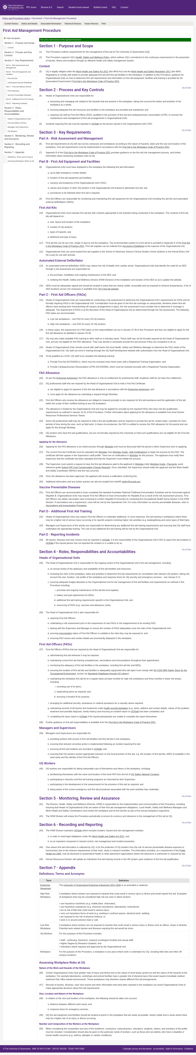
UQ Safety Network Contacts (145, 774)
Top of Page (186, 88)
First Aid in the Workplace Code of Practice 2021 (95, 81)
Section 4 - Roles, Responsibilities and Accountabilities (14, 111)
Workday (109, 447)
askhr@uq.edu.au (131, 481)
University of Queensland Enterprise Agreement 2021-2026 (92, 885)
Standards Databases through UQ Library (108, 673)
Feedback (189, 1049)
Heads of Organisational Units (19, 119)
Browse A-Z (46, 7)
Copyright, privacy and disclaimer (137, 1049)
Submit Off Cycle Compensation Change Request (86, 467)
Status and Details (29, 24)
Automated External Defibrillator (20, 83)
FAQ (114, 7)
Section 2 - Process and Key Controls (18, 53)
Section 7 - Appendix (14, 152)
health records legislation (116, 708)
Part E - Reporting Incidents (16, 103)
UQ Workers (12, 131)
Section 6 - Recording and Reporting (17, 145)
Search (60, 7)
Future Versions (91, 24)
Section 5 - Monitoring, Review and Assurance (19, 137)
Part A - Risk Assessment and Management (17, 66)
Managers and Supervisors (18, 127)
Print (104, 24)
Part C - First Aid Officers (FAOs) (18, 87)
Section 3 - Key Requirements (18, 60)
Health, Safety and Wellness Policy (92, 57)
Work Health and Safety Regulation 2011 (151, 71)
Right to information (174, 1049)
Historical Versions (73, 24)
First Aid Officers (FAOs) (17, 123)
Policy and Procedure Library (16, 18)
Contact (124, 7)
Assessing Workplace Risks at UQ (21, 161)
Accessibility (158, 1049)
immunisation (65, 633)
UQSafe (95, 124)
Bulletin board (100, 7)
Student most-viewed (78, 7)
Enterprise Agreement (66, 378)
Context (11, 48)
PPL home (31, 7)
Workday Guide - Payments (163, 464)
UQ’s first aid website (108, 289)
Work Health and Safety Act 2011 (92, 71)
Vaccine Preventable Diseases (19, 95)
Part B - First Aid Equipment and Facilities (18, 73)
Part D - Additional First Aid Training (19, 99)
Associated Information (51, 24)
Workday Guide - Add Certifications (130, 452)
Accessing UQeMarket (133, 246)
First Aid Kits (12, 78)
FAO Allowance (13, 91)
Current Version (11, 24)
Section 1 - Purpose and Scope (19, 43)
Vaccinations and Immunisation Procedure (66, 505)
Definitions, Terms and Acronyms (20, 157)
